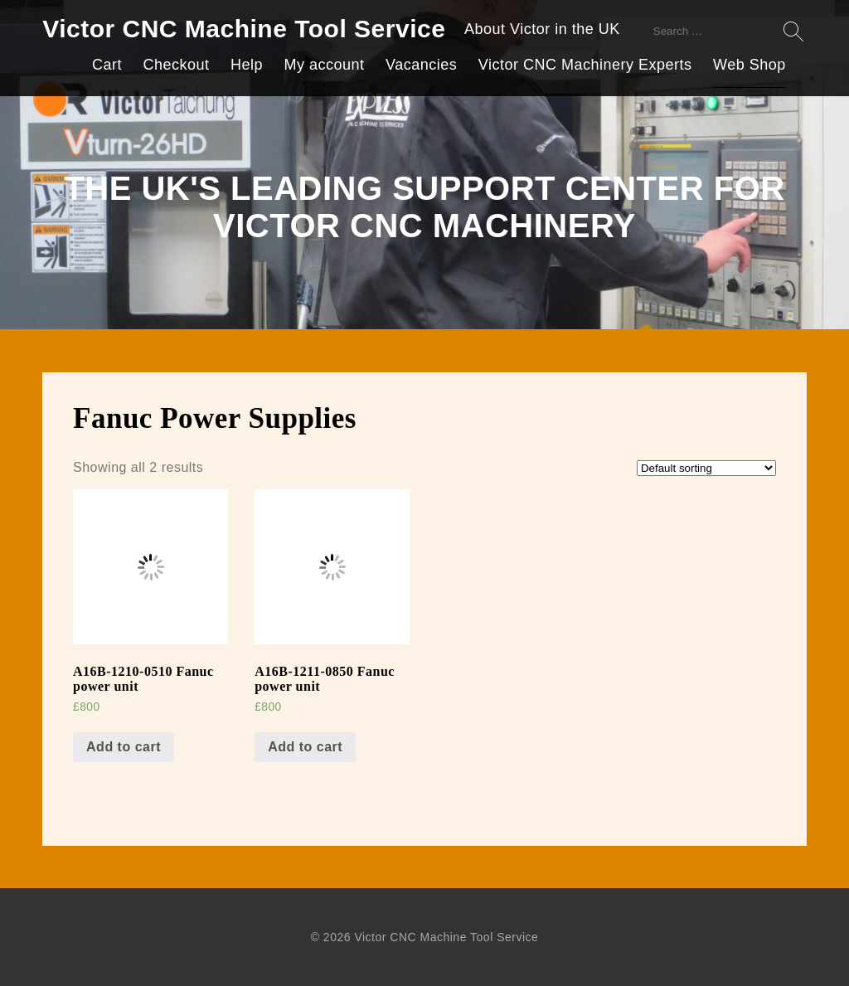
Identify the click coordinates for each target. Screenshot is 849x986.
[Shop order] (706, 468)
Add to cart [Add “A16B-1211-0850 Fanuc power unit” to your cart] (305, 747)
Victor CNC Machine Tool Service (243, 28)
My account (324, 64)
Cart (107, 64)
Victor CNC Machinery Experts (585, 64)
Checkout (176, 64)
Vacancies (421, 64)
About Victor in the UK (542, 29)
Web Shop (749, 64)
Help (246, 64)
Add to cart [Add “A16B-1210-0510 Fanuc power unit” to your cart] (123, 747)
